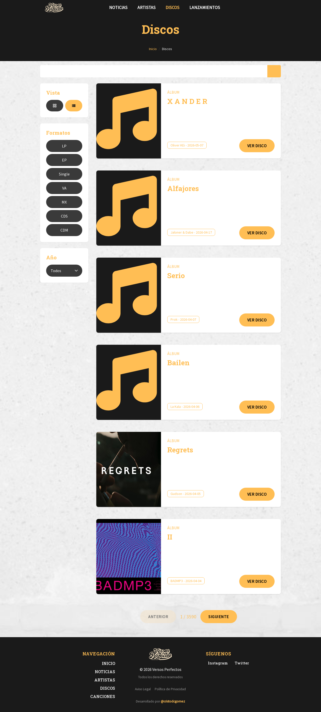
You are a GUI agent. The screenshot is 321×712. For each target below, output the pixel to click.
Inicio (108, 663)
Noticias (118, 7)
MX (64, 202)
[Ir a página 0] (158, 616)
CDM (64, 230)
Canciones (102, 696)
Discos (172, 7)
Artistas (146, 7)
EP (64, 159)
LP (64, 145)
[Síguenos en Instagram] (275, 8)
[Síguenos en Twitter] (267, 8)
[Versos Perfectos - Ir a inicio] (54, 7)
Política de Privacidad (170, 689)
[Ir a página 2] (218, 616)
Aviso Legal (143, 689)
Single (64, 173)
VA (64, 188)
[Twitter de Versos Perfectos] (241, 663)
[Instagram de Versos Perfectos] (217, 663)
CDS (64, 216)
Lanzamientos (204, 7)
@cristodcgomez (173, 701)
